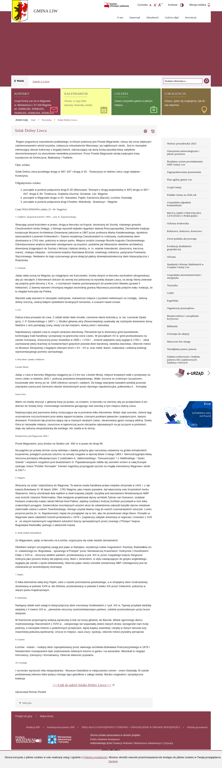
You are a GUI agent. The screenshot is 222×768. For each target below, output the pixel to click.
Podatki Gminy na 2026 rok (181, 194)
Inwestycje (191, 17)
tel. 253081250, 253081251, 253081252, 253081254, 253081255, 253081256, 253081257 (34, 113)
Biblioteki (172, 326)
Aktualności (152, 17)
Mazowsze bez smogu (178, 341)
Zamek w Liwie (41, 81)
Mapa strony (46, 716)
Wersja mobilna (199, 5)
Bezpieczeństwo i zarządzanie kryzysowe (183, 317)
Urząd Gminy (174, 187)
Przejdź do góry (23, 716)
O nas (120, 17)
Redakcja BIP (33, 727)
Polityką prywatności (96, 757)
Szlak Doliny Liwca (67, 120)
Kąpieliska (172, 300)
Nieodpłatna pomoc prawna (181, 349)
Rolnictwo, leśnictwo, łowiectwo (184, 231)
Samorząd (134, 17)
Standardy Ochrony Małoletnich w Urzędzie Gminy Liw (185, 266)
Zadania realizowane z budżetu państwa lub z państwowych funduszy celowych (183, 359)
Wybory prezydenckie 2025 (181, 143)
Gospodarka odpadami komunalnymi (179, 204)
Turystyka (47, 120)
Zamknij (113, 761)
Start (33, 120)
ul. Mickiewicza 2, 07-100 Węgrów (32, 105)
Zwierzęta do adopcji (178, 333)
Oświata (171, 256)
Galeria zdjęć (172, 17)
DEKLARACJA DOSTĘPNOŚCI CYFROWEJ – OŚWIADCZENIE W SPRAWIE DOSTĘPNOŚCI (131, 727)
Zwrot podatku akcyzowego (182, 238)
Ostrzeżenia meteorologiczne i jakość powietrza (183, 152)
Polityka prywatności (197, 727)
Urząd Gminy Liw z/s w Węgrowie (32, 101)
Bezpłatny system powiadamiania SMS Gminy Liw (185, 163)
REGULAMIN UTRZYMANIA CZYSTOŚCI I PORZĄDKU (184, 214)
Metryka (25, 702)
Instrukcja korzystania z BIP (61, 727)
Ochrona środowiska (178, 223)
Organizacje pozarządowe (180, 308)
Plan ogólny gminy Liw (179, 179)
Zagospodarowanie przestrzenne (184, 172)
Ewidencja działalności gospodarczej (179, 248)
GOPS (170, 293)
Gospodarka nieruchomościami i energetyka (184, 276)
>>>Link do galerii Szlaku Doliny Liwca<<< (82, 685)
